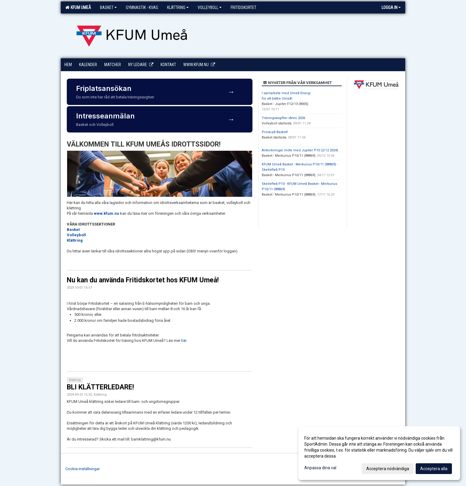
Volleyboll (210, 7)
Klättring (178, 7)
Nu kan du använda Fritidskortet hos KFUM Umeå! (143, 280)
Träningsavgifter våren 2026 (283, 118)
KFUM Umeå (78, 7)
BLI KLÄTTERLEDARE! (100, 387)
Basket (108, 7)
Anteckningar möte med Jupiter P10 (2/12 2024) (300, 150)
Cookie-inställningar (82, 469)
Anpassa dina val (320, 467)
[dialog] (379, 453)
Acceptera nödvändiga (387, 468)
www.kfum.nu (106, 213)
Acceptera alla (433, 468)
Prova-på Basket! (275, 132)
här (183, 340)
